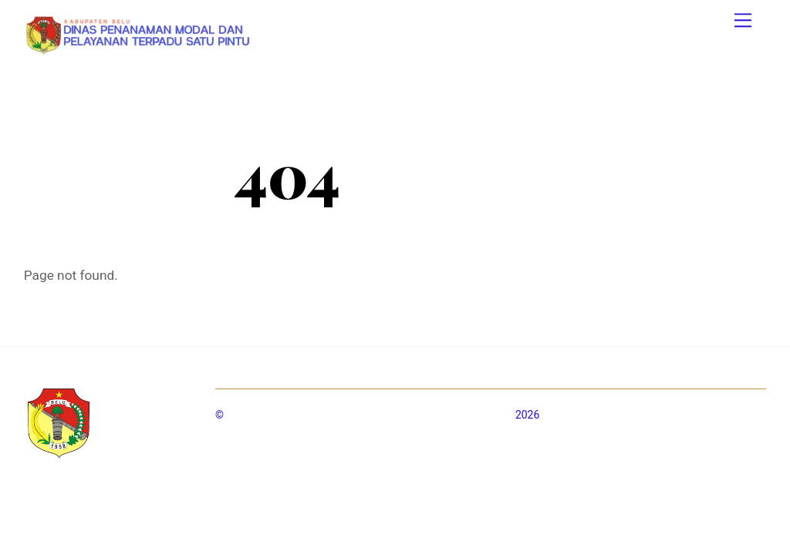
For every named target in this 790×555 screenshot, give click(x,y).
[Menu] (743, 20)
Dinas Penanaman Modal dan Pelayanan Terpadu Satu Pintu (370, 415)
